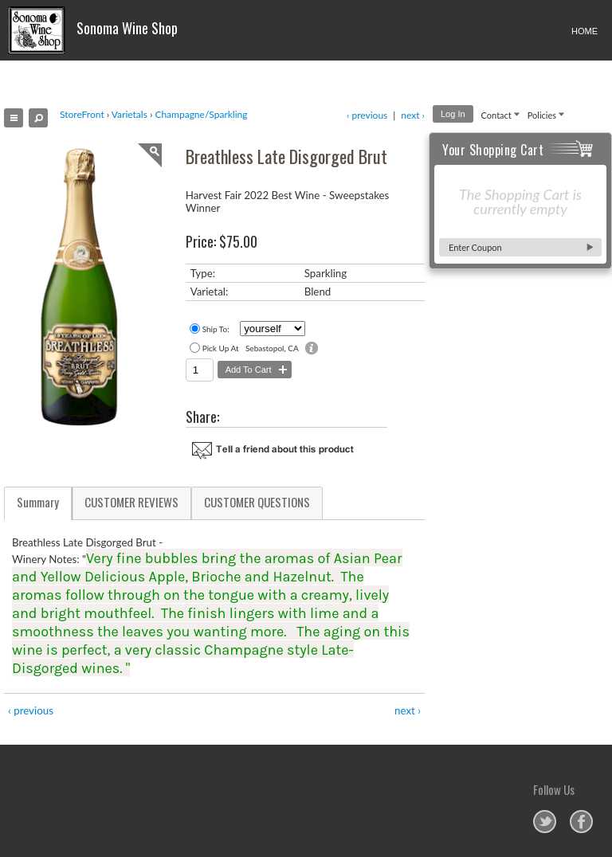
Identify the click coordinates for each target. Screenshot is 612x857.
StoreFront (82, 114)
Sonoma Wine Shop (93, 30)
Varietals (129, 114)
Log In (453, 114)
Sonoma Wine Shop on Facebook (581, 821)
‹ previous (367, 115)
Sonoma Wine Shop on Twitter (544, 821)
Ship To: (216, 329)
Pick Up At (220, 348)
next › (413, 115)
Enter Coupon (475, 247)
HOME (584, 31)
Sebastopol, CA (272, 348)
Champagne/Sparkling (201, 114)
